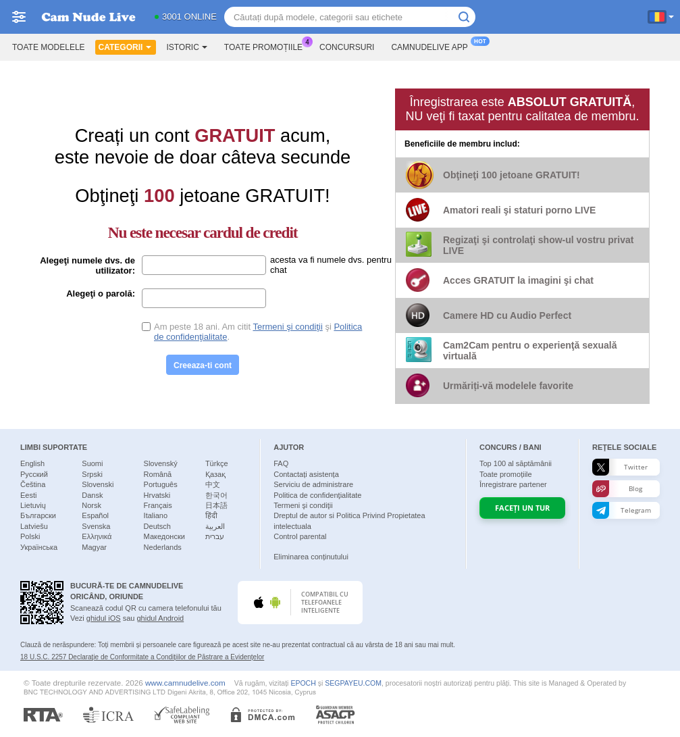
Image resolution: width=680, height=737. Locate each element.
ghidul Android (160, 618)
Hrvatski (157, 495)
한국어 (216, 495)
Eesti (28, 495)
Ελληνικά (96, 536)
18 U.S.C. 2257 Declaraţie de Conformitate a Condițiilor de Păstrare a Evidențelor (142, 657)
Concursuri (346, 47)
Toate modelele (48, 47)
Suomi (92, 463)
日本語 (216, 505)
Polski (30, 536)
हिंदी (211, 515)
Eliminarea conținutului (310, 557)
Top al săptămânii (515, 463)
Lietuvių (33, 505)
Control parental (299, 536)
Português (161, 484)
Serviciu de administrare (313, 484)
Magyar (94, 547)
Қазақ (215, 474)
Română (158, 474)
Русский (34, 474)
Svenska (96, 526)
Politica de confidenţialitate (317, 495)
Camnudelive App (432, 46)
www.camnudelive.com (185, 682)
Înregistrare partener (513, 484)
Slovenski (97, 484)
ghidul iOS (103, 618)
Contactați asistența (306, 474)
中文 (212, 484)
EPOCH (302, 683)
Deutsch (157, 526)
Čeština (32, 484)
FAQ (280, 463)
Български (38, 515)
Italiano (155, 515)
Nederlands (163, 547)
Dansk (92, 495)
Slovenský (161, 463)
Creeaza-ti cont (203, 365)
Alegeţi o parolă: (100, 293)
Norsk (91, 505)
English (32, 463)
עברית (214, 536)
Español (95, 515)
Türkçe (216, 463)
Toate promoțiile (266, 46)
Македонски (164, 536)
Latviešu (34, 526)
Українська (38, 547)
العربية (215, 526)
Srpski (92, 474)
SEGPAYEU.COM (353, 683)
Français (158, 505)
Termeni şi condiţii (287, 327)
